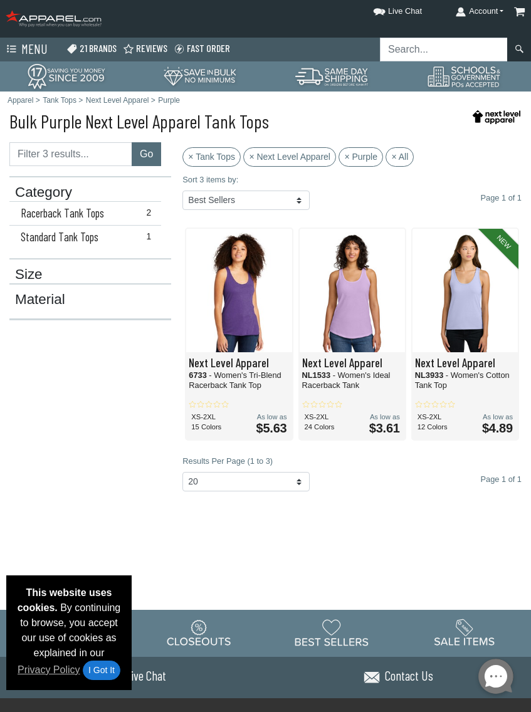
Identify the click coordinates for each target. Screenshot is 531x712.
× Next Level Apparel (289, 157)
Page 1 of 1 (501, 479)
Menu (26, 49)
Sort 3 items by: (210, 179)
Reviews (145, 48)
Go (146, 154)
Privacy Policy (49, 669)
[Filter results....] (70, 154)
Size (29, 274)
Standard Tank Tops (89, 237)
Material (40, 299)
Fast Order (202, 48)
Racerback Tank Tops (89, 213)
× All (399, 157)
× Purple (360, 157)
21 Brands (91, 48)
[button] (386, 9)
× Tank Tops (211, 157)
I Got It (101, 670)
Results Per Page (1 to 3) (227, 461)
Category (43, 192)
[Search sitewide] (444, 49)
